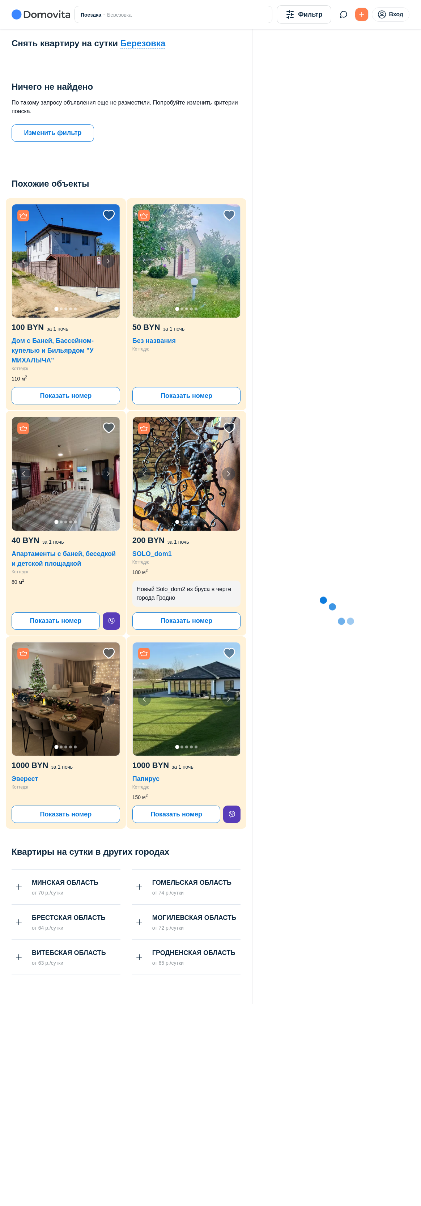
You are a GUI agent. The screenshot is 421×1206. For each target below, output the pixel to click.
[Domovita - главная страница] (41, 14)
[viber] (111, 621)
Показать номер (66, 395)
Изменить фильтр (52, 132)
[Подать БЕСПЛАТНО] (361, 14)
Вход (390, 14)
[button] (66, 261)
